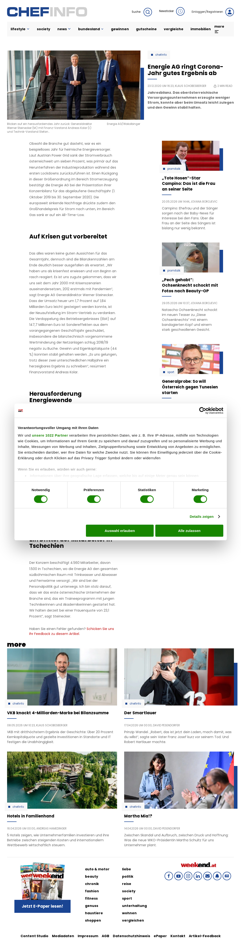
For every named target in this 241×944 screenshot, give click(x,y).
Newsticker (172, 11)
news (64, 29)
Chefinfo (161, 55)
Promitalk (173, 169)
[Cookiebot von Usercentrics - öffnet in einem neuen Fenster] (202, 410)
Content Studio (34, 936)
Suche (142, 12)
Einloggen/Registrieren (213, 12)
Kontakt (177, 936)
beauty (91, 876)
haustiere (94, 913)
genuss (91, 905)
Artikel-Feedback (205, 936)
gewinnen (120, 29)
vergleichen (133, 920)
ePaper (160, 936)
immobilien (200, 29)
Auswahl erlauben (120, 531)
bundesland (91, 29)
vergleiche (173, 29)
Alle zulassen (189, 531)
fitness (91, 898)
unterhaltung (134, 905)
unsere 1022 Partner (50, 435)
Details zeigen (202, 517)
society (43, 29)
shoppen (93, 920)
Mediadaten (63, 936)
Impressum (88, 936)
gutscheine (146, 29)
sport (127, 898)
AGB (105, 936)
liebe (126, 869)
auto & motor (97, 869)
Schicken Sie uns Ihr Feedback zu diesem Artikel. (71, 631)
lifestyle (20, 29)
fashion (92, 891)
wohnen (129, 913)
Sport (170, 372)
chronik (92, 883)
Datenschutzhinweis (131, 936)
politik (127, 876)
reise (126, 883)
